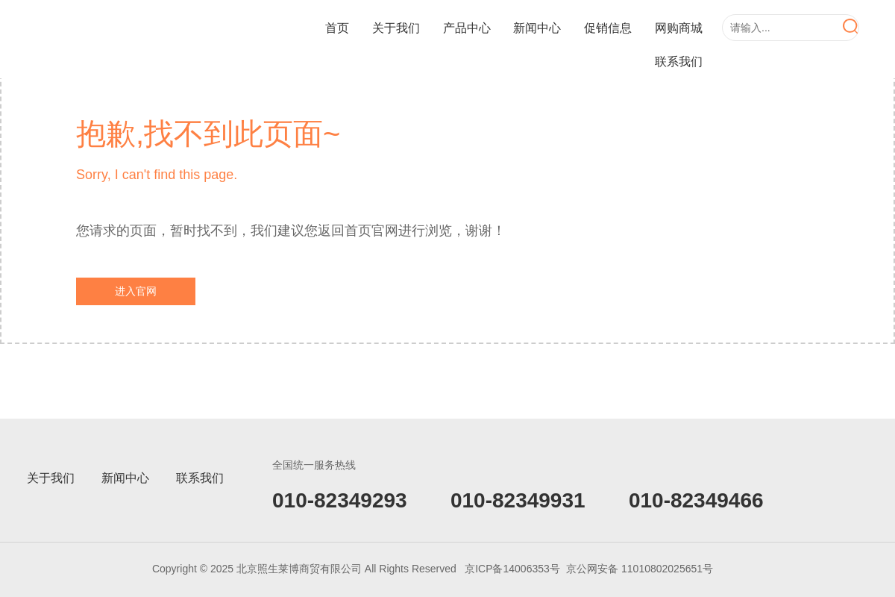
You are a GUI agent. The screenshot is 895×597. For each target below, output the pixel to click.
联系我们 (679, 61)
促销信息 (608, 28)
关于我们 (396, 28)
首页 (337, 28)
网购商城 (679, 28)
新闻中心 (537, 28)
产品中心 (467, 28)
